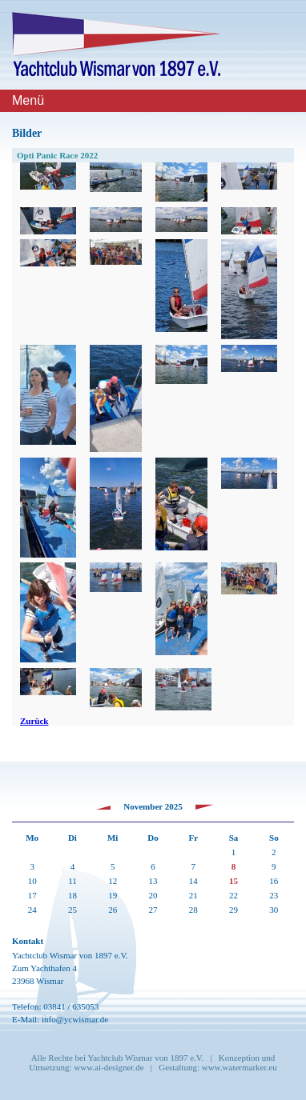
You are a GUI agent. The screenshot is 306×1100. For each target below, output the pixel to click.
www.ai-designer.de (108, 1067)
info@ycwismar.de (75, 1019)
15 (233, 881)
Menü (28, 100)
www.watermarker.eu (239, 1067)
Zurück (34, 721)
